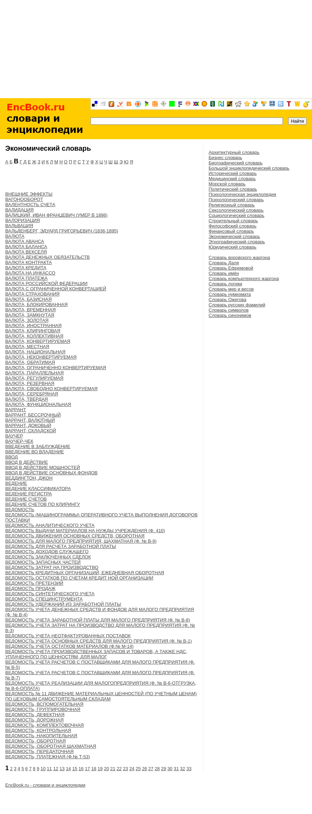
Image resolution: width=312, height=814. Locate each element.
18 (93, 768)
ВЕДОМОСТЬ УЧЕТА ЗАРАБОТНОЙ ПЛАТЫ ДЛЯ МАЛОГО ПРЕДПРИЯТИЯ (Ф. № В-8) (97, 620)
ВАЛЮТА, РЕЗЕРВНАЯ (29, 383)
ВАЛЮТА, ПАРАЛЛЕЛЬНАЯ (34, 372)
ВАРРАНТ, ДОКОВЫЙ (28, 425)
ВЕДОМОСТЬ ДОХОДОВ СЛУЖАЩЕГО (47, 551)
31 (176, 768)
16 (81, 768)
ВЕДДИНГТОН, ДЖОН (29, 478)
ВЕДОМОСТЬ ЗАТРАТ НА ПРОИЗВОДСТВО (52, 567)
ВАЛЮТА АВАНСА (24, 241)
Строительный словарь (233, 220)
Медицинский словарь (232, 178)
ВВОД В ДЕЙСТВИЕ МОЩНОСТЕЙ (42, 467)
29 (163, 768)
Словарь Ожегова (227, 299)
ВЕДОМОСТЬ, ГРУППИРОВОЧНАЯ (42, 709)
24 (131, 768)
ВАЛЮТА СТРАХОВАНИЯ (32, 294)
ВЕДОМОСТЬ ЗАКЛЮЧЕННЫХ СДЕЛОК (48, 556)
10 (43, 768)
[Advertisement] (156, 49)
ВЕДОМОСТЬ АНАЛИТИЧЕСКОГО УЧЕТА (49, 525)
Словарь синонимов (230, 315)
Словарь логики (225, 283)
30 (169, 768)
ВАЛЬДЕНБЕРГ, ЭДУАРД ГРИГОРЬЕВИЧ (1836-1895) (61, 230)
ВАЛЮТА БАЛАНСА (26, 246)
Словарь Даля (224, 262)
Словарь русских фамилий (237, 304)
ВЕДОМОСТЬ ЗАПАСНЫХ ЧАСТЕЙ (43, 562)
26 (144, 768)
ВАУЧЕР (14, 436)
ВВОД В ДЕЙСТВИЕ (26, 462)
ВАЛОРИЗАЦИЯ (22, 220)
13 (62, 768)
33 (188, 768)
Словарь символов (229, 310)
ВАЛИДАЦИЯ (19, 209)
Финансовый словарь (231, 231)
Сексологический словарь (236, 210)
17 (87, 768)
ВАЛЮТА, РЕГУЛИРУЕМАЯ (34, 378)
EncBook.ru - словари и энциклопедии (45, 785)
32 (182, 768)
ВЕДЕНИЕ (16, 483)
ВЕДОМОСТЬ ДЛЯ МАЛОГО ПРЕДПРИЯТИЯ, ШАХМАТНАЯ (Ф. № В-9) (80, 541)
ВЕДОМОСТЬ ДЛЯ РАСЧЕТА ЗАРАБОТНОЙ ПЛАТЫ (60, 546)
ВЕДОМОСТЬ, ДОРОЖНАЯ (34, 720)
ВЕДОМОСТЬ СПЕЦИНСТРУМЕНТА (44, 599)
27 (150, 768)
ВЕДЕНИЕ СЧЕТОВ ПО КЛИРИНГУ (42, 504)
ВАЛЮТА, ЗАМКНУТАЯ (29, 315)
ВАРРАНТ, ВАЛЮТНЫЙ (30, 420)
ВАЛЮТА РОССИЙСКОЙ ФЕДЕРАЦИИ (46, 283)
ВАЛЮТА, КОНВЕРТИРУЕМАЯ (37, 341)
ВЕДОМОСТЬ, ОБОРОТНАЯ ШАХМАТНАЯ (50, 746)
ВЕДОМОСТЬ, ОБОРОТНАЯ (35, 741)
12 (55, 768)
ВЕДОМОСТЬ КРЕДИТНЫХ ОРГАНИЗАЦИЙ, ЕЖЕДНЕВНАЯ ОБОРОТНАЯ (84, 572)
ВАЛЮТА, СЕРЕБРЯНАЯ (31, 393)
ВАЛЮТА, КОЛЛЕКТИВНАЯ (34, 336)
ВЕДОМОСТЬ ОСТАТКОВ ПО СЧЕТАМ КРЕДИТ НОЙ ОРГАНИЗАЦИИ (79, 578)
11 (49, 768)
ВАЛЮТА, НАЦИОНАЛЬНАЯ (35, 351)
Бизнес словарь (225, 157)
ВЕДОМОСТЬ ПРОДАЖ (30, 588)
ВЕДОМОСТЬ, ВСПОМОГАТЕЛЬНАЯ (44, 704)
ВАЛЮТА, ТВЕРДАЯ (26, 399)
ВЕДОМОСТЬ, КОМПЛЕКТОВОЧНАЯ (44, 725)
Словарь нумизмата (230, 294)
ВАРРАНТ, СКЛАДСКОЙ (30, 430)
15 (74, 768)
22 (119, 768)
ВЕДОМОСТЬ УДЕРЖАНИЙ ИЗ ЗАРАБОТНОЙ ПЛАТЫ (63, 604)
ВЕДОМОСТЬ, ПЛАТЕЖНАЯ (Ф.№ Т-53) (47, 756)
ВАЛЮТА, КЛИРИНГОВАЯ (32, 330)
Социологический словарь (236, 215)
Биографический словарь (236, 162)
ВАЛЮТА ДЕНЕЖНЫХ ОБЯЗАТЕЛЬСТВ (47, 257)
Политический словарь (233, 189)
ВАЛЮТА (14, 236)
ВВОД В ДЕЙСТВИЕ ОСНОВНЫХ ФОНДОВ (51, 472)
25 (138, 768)
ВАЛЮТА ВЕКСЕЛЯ (26, 252)
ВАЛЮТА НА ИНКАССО (30, 273)
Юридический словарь (232, 247)
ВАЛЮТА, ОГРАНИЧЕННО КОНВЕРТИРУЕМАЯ (55, 367)
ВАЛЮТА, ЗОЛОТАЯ (26, 320)
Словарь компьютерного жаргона (244, 278)
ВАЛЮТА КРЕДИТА (25, 267)
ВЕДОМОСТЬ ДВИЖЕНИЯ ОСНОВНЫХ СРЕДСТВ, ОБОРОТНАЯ (74, 535)
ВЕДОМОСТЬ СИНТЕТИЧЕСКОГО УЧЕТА (49, 593)
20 (106, 768)
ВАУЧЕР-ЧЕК (19, 441)
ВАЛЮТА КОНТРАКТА (28, 262)
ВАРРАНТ (15, 409)
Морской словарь (227, 183)
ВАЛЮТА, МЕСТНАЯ (27, 346)
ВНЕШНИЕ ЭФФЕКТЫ (28, 194)
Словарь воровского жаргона (239, 257)
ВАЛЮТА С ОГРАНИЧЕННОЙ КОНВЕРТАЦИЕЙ (55, 288)
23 (125, 768)
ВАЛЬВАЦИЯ (19, 225)
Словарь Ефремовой (231, 268)
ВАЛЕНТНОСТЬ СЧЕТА (30, 204)
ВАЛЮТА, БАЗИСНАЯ (28, 299)
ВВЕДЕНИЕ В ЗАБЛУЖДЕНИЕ (37, 446)
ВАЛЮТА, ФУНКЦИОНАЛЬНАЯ (38, 404)
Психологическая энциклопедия (242, 194)
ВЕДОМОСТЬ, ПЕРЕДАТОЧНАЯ (39, 751)
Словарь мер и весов (231, 289)
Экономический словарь (234, 236)
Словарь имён (224, 273)
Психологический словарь (236, 199)
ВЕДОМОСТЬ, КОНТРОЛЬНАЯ (38, 730)
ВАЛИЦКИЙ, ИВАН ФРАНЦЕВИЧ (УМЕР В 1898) (56, 215)
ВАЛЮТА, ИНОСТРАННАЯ (33, 325)
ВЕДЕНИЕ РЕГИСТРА (28, 493)
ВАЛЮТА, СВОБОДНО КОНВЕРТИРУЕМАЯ (51, 388)
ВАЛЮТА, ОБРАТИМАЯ (30, 362)
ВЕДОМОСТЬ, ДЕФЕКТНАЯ (35, 714)
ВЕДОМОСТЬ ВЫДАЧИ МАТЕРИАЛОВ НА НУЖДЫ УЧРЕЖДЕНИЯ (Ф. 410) (85, 530)
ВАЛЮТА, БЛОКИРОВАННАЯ (36, 304)
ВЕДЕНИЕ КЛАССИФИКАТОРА (38, 488)
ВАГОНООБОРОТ (24, 199)
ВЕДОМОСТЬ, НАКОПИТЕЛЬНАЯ (41, 735)
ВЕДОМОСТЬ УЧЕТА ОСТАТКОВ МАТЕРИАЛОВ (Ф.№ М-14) (69, 646)
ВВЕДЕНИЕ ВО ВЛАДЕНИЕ (34, 451)
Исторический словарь (233, 173)
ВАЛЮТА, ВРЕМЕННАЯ (30, 309)
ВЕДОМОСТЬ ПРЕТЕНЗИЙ (34, 583)
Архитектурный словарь (234, 152)
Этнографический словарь (237, 241)
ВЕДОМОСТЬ (19, 509)
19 (99, 768)
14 (68, 768)
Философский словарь (232, 226)
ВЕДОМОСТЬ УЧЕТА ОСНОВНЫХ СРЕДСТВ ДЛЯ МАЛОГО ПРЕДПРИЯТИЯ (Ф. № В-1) (98, 641)
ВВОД (11, 457)
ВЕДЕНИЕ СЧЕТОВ (26, 499)
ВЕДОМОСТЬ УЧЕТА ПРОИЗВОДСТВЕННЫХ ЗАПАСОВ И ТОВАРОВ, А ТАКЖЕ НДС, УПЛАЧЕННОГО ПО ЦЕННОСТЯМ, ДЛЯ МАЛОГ (96, 654)
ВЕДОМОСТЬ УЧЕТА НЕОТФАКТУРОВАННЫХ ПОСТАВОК (68, 635)
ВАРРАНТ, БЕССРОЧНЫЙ (33, 415)
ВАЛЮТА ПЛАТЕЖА (26, 278)
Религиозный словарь (232, 205)
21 (112, 768)
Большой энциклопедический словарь (249, 168)
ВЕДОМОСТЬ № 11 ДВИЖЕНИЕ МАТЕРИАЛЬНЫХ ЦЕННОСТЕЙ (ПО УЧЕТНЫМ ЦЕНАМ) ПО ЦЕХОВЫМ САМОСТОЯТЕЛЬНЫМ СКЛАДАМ (101, 696)
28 (157, 768)
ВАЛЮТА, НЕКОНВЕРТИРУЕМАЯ (40, 357)
